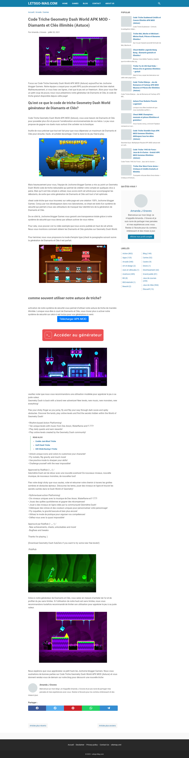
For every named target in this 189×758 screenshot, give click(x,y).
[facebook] (37, 708)
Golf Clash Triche (42, 445)
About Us (109, 3)
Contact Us (104, 745)
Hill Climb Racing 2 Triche (46, 449)
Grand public (150, 274)
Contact (96, 3)
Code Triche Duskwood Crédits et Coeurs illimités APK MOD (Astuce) (147, 20)
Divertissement (151, 270)
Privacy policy (92, 745)
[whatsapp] (91, 708)
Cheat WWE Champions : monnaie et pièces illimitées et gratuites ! (146, 117)
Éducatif (148, 289)
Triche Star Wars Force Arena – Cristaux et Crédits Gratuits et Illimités (146, 169)
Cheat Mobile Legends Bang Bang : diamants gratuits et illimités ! (145, 52)
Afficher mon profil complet (141, 237)
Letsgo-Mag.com (42, 3)
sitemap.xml (116, 745)
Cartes (147, 258)
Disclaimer (80, 745)
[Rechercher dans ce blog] (159, 3)
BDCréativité (129, 282)
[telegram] (109, 708)
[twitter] (55, 708)
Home (65, 3)
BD (125, 278)
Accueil (71, 745)
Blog (85, 3)
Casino (147, 262)
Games (75, 3)
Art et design (129, 266)
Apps (127, 258)
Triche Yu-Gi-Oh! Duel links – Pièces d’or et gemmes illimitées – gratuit (146, 69)
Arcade (128, 262)
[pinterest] (73, 708)
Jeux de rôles (151, 285)
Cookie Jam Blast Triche (45, 441)
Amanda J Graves (141, 210)
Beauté (127, 286)
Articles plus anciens (107, 726)
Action (128, 253)
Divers (147, 266)
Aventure (129, 274)
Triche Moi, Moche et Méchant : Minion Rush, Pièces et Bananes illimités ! (146, 36)
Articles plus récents (38, 726)
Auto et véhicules (131, 270)
